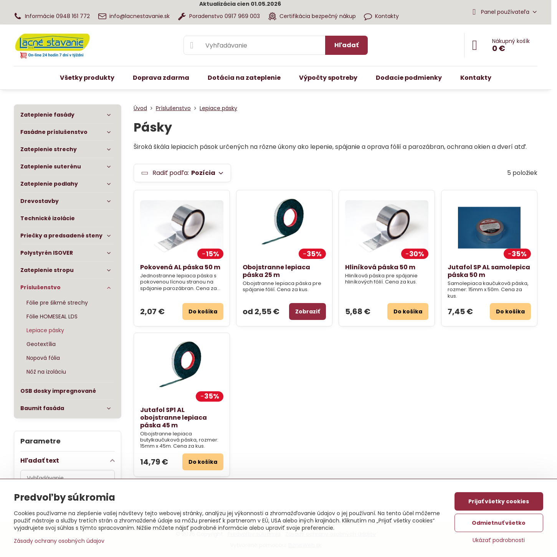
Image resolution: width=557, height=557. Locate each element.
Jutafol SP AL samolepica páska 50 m (489, 271)
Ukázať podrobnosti (499, 540)
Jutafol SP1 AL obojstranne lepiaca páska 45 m (173, 417)
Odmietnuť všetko (499, 523)
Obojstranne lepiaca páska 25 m (276, 271)
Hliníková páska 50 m (380, 267)
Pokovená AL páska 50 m (180, 267)
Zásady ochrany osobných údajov (59, 541)
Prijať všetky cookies (498, 501)
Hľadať (346, 45)
